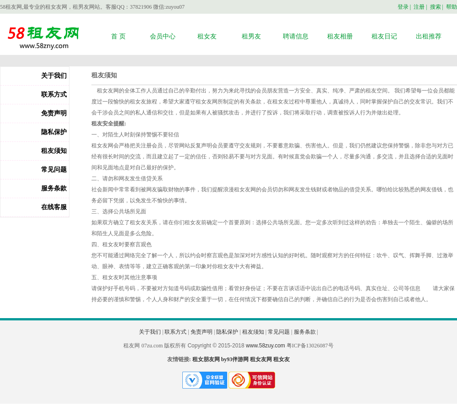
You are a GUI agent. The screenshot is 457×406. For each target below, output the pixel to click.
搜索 (435, 7)
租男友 (251, 36)
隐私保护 (54, 132)
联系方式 (54, 94)
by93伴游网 (235, 359)
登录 (403, 7)
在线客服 (54, 207)
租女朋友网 (206, 359)
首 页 (118, 36)
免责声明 (54, 113)
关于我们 (54, 75)
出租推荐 (428, 36)
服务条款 (54, 188)
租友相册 (340, 36)
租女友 (207, 36)
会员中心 (162, 36)
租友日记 (384, 36)
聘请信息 (295, 36)
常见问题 (54, 169)
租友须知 (54, 150)
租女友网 (261, 359)
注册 (419, 7)
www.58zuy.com (265, 345)
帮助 (451, 7)
